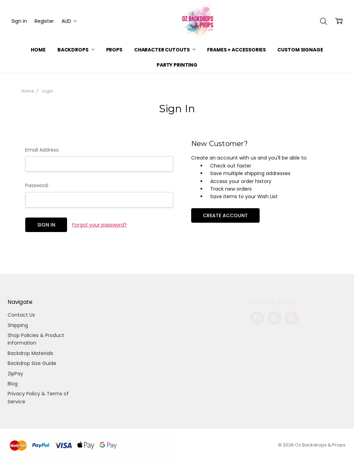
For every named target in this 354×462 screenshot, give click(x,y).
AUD (69, 21)
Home (38, 49)
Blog (13, 383)
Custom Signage (300, 49)
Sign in (19, 21)
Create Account (225, 215)
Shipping (18, 325)
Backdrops (75, 49)
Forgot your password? (99, 224)
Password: (37, 185)
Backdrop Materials (30, 353)
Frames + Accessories (236, 49)
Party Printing (177, 64)
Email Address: (42, 149)
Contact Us (21, 314)
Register (44, 21)
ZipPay (15, 373)
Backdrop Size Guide (32, 363)
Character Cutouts (164, 49)
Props (114, 49)
